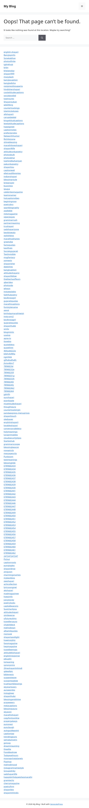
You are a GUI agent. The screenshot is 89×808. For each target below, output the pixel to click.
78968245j (9, 384)
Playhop (8, 761)
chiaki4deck (9, 624)
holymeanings (11, 431)
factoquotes (9, 244)
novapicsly (9, 450)
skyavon (8, 711)
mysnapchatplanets (13, 758)
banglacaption (11, 79)
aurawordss (9, 690)
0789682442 (10, 493)
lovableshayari (11, 425)
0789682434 (10, 469)
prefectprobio (10, 132)
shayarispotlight (11, 637)
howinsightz (9, 640)
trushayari (9, 226)
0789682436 (10, 475)
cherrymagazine (11, 783)
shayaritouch (10, 416)
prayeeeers (9, 702)
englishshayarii (11, 422)
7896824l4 (9, 391)
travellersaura (10, 621)
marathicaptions (12, 304)
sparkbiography (11, 207)
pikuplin (8, 658)
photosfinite (10, 61)
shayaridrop (9, 568)
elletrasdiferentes (12, 173)
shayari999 (9, 73)
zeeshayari (9, 581)
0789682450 (10, 515)
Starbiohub (9, 441)
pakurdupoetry (11, 164)
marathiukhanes (12, 238)
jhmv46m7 (9, 363)
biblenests (9, 674)
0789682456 (10, 534)
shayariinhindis (11, 792)
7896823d (8, 366)
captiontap (9, 733)
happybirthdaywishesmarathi (18, 777)
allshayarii (9, 114)
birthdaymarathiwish (14, 313)
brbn (6, 67)
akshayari (8, 590)
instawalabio (10, 291)
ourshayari (9, 397)
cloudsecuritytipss (12, 437)
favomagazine (10, 643)
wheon (7, 288)
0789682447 (10, 506)
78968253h (9, 378)
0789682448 (10, 509)
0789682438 (10, 481)
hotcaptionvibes (11, 198)
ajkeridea (8, 282)
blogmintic (9, 332)
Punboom (8, 456)
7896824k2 (9, 388)
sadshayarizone (11, 229)
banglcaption (10, 269)
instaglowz (9, 693)
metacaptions (10, 705)
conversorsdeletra (12, 428)
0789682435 (10, 472)
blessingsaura (10, 708)
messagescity (10, 453)
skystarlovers (10, 686)
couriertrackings (12, 108)
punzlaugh (9, 727)
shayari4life (9, 148)
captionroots (10, 562)
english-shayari (11, 52)
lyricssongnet (10, 587)
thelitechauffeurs (12, 279)
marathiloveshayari (13, 145)
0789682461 (10, 550)
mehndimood (10, 764)
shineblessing (10, 142)
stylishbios (9, 235)
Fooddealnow (10, 752)
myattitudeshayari (12, 403)
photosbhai (9, 157)
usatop (7, 335)
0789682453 (10, 525)
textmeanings (10, 459)
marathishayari (11, 714)
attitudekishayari (12, 652)
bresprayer (9, 182)
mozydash (9, 76)
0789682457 (10, 537)
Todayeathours (11, 755)
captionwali (9, 170)
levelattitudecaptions (14, 123)
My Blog (10, 6)
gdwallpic (8, 671)
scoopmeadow (11, 680)
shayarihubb (10, 325)
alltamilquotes (11, 630)
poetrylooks (9, 602)
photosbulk (9, 154)
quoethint (8, 347)
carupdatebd (10, 117)
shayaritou (9, 167)
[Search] (42, 38)
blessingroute (10, 179)
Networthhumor (12, 136)
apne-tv (7, 338)
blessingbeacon (11, 447)
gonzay (7, 742)
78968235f (9, 372)
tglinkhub (8, 64)
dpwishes (8, 266)
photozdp (8, 285)
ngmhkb (8, 357)
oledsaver (8, 419)
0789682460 (10, 546)
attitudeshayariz (11, 272)
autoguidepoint (11, 730)
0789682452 (10, 521)
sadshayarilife (10, 774)
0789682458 (10, 540)
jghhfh (7, 394)
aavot (6, 310)
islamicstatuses (11, 111)
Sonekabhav (10, 58)
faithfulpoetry (10, 294)
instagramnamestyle (14, 767)
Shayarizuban (10, 101)
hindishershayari (12, 89)
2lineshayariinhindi (13, 668)
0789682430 (10, 487)
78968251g (9, 375)
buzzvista (8, 185)
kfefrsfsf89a (9, 353)
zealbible (8, 210)
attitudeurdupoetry (13, 151)
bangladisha (10, 83)
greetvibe (8, 241)
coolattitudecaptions (14, 92)
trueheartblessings (13, 683)
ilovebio (7, 341)
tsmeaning (9, 662)
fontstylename (11, 307)
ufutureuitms (10, 618)
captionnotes (10, 129)
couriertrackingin (12, 409)
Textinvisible (10, 254)
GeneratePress (56, 804)
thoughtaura (10, 406)
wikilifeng (8, 104)
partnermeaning (12, 223)
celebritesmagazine (13, 192)
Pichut (7, 559)
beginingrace (10, 201)
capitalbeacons (11, 606)
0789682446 (10, 503)
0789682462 (10, 553)
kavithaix (8, 248)
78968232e (9, 369)
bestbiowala (9, 232)
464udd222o (10, 350)
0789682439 (10, 484)
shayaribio (9, 789)
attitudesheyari (11, 612)
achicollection (10, 584)
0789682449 (10, 512)
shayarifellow (10, 276)
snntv (6, 328)
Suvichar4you (10, 609)
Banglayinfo (9, 55)
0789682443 (10, 497)
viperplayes (9, 216)
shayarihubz (10, 696)
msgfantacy (9, 257)
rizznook (8, 633)
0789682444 (10, 500)
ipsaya (7, 188)
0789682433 (10, 465)
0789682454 (10, 528)
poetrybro (8, 204)
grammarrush (10, 220)
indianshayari (10, 176)
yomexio (8, 260)
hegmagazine (10, 646)
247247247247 (11, 556)
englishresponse (12, 655)
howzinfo (8, 596)
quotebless (9, 344)
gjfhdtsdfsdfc (10, 360)
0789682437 (10, 478)
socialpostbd (10, 95)
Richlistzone (9, 139)
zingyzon (8, 571)
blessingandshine (12, 699)
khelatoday (9, 70)
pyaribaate (9, 400)
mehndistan (9, 627)
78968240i (9, 381)
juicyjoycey (9, 599)
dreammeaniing (11, 746)
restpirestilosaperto (13, 86)
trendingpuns (10, 736)
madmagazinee (11, 593)
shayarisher (9, 263)
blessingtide (10, 462)
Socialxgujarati (11, 251)
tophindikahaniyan (13, 160)
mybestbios (9, 577)
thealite (7, 749)
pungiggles (9, 565)
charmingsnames (12, 574)
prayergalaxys (10, 721)
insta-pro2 (9, 316)
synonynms (9, 665)
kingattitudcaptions (13, 120)
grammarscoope (12, 444)
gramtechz (9, 780)
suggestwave (10, 677)
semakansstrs (10, 739)
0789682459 (10, 543)
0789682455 (10, 531)
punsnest (8, 724)
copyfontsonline (11, 718)
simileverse (9, 615)
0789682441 (10, 490)
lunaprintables (11, 434)
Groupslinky (9, 770)
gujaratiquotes (11, 301)
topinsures (9, 98)
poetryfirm (9, 786)
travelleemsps (10, 649)
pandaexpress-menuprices (17, 413)
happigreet (9, 126)
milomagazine (11, 213)
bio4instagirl (10, 297)
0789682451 (10, 518)
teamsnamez (10, 195)
